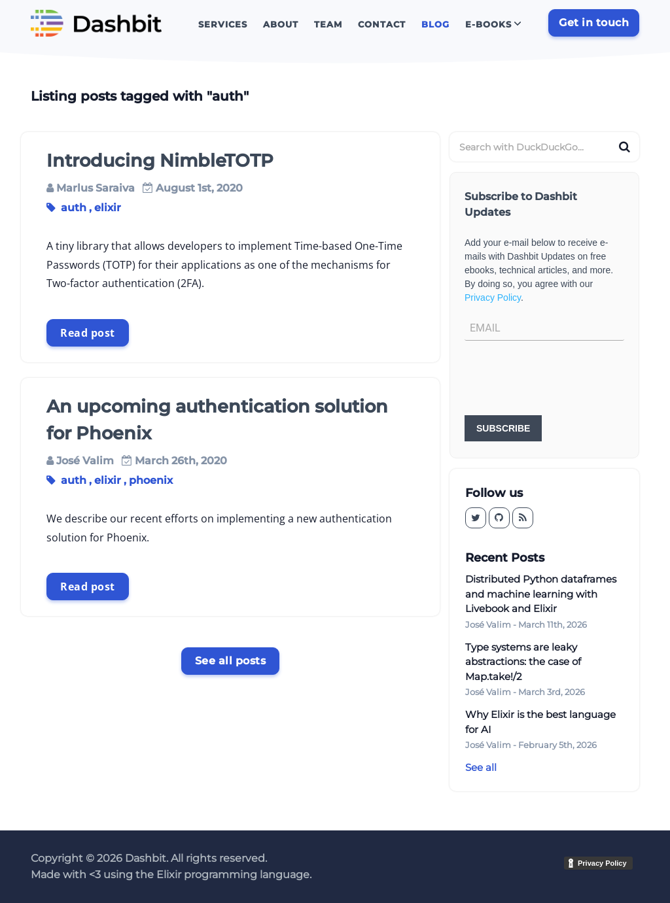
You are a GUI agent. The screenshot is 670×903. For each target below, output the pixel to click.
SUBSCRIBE (503, 428)
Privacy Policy (493, 297)
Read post (87, 333)
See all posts (230, 661)
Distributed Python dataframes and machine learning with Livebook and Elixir (540, 594)
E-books (488, 24)
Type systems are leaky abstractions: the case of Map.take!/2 (523, 662)
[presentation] (564, 379)
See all (481, 767)
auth (73, 207)
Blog (435, 24)
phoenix (151, 480)
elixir (107, 207)
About (280, 24)
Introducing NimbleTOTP (159, 160)
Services (222, 24)
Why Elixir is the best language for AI (540, 722)
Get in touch (594, 22)
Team (328, 24)
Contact (382, 24)
